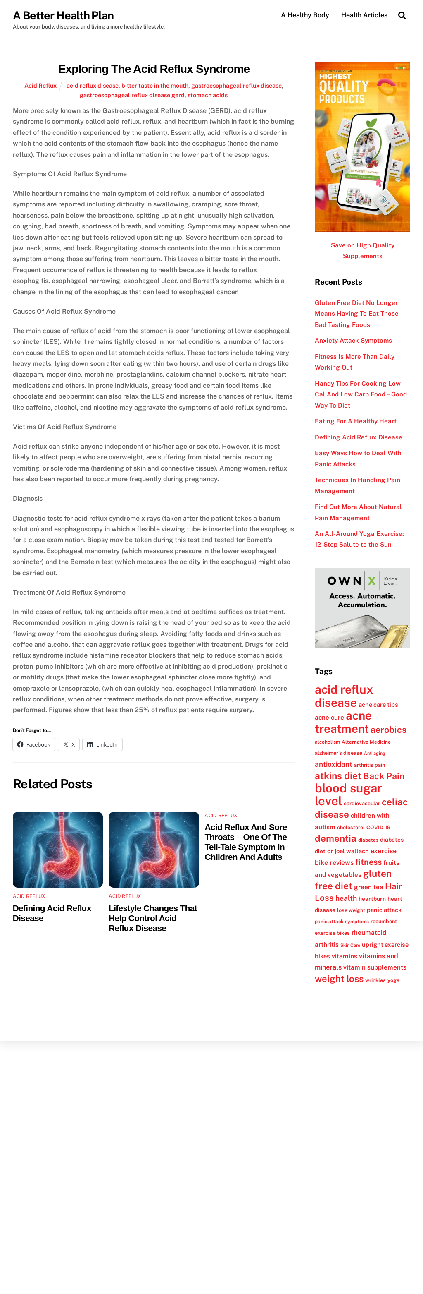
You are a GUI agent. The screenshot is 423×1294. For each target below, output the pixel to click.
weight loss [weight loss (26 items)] (339, 978)
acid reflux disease (93, 85)
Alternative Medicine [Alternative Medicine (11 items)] (366, 742)
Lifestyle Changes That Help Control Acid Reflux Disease (153, 918)
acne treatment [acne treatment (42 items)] (343, 722)
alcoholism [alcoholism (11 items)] (327, 742)
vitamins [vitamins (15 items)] (344, 956)
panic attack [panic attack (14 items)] (384, 909)
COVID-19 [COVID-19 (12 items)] (378, 827)
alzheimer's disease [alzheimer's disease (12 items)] (338, 753)
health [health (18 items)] (346, 898)
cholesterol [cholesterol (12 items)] (351, 827)
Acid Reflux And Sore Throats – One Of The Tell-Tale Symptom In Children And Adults (245, 842)
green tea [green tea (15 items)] (368, 887)
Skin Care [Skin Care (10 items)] (350, 945)
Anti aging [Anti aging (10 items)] (374, 753)
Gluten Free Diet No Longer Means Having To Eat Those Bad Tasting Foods (357, 313)
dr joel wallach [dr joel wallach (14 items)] (348, 851)
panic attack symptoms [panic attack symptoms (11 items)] (342, 921)
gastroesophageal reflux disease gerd (132, 94)
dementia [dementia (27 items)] (335, 838)
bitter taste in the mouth (154, 85)
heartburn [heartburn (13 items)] (372, 898)
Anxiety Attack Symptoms (353, 340)
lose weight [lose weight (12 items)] (351, 910)
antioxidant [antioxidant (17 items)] (333, 764)
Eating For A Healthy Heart (356, 421)
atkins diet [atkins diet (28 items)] (338, 775)
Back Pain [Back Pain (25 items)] (384, 776)
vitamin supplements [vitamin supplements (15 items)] (374, 967)
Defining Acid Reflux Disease (358, 437)
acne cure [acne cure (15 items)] (329, 717)
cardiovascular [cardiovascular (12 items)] (362, 803)
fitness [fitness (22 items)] (368, 862)
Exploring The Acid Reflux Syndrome (154, 68)
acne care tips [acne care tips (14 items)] (378, 704)
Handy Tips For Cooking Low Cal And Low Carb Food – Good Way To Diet (361, 394)
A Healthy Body (305, 15)
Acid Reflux (40, 85)
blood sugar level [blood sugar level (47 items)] (348, 794)
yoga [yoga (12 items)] (393, 980)
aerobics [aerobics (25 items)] (388, 730)
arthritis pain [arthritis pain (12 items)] (369, 765)
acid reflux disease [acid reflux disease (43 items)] (344, 696)
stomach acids (208, 94)
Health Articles (364, 15)
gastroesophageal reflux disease (236, 85)
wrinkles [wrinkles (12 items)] (375, 980)
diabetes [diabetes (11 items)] (368, 840)
